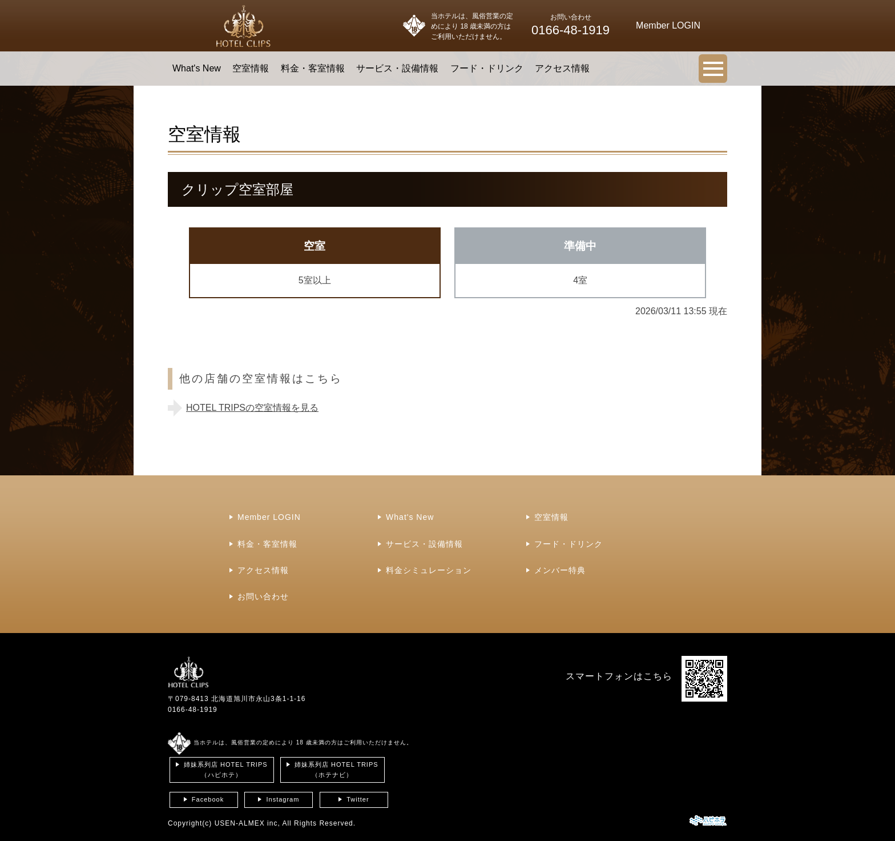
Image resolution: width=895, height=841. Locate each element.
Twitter (357, 799)
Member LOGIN (269, 517)
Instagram (282, 799)
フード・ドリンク (486, 68)
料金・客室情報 (313, 68)
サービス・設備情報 (397, 68)
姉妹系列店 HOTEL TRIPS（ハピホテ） (226, 769)
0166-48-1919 (192, 710)
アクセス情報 (562, 68)
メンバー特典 (560, 570)
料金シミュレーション (428, 570)
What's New (196, 68)
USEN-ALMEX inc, (247, 823)
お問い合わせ (263, 596)
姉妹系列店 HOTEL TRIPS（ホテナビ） (336, 769)
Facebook (208, 799)
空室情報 (250, 68)
